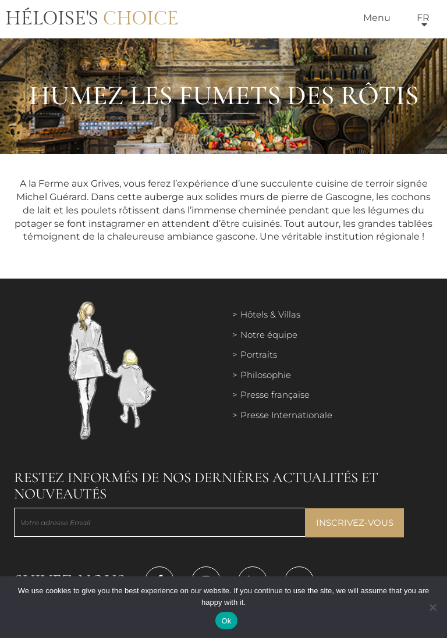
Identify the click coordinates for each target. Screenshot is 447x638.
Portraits (258, 354)
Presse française (275, 394)
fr (423, 17)
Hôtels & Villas (270, 314)
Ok (226, 620)
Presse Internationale (286, 414)
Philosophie (265, 374)
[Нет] (432, 607)
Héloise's (92, 19)
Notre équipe (268, 334)
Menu (377, 17)
